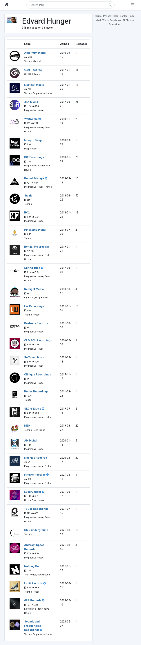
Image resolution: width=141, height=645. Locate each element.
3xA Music (31, 102)
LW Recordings (34, 306)
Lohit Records (33, 583)
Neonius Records (35, 457)
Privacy (107, 16)
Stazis (28, 195)
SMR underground (36, 530)
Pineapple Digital (35, 229)
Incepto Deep (33, 140)
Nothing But (32, 566)
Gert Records (33, 70)
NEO (27, 425)
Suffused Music (34, 357)
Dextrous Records (36, 323)
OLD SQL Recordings (38, 340)
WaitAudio (31, 119)
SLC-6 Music (32, 408)
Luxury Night (32, 492)
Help (115, 16)
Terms (98, 16)
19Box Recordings (36, 509)
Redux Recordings (36, 391)
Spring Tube (32, 268)
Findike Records (35, 474)
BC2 (27, 212)
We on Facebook (111, 20)
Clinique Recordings (37, 374)
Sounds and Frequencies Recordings (32, 626)
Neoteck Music (34, 85)
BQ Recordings (34, 157)
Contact (124, 16)
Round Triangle (34, 178)
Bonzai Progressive (37, 246)
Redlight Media (34, 289)
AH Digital (30, 440)
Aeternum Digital (35, 52)
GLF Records (32, 600)
